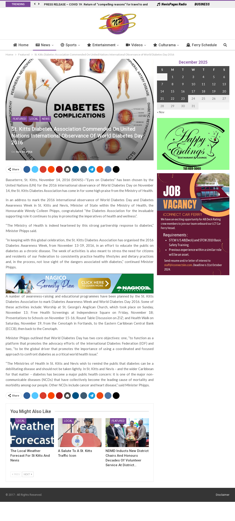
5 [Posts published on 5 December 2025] (214, 77)
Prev (16, 474)
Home (30, 45)
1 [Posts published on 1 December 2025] (172, 77)
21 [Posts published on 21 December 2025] (162, 98)
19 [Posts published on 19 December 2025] (214, 91)
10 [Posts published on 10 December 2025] (193, 84)
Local (34, 118)
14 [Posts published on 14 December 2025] (162, 91)
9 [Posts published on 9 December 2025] (183, 84)
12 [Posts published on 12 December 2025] (214, 84)
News (52, 45)
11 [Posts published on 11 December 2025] (203, 84)
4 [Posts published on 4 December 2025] (203, 77)
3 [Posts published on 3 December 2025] (193, 77)
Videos (143, 45)
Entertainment (110, 45)
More (199, 45)
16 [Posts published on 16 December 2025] (183, 91)
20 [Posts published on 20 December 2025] (224, 91)
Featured (19, 118)
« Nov (160, 112)
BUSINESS (200, 4)
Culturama (173, 45)
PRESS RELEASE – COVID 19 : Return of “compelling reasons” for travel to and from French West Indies (113, 4)
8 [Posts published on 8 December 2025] (172, 84)
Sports (78, 45)
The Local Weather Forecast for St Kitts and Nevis (30, 455)
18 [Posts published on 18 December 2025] (203, 91)
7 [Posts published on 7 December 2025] (162, 84)
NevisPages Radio (172, 4)
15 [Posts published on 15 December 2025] (172, 91)
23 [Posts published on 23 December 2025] (183, 98)
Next (28, 474)
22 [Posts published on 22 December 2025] (172, 98)
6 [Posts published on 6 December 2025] (224, 77)
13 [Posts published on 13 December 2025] (224, 84)
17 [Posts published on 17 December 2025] (193, 91)
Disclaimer (222, 494)
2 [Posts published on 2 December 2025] (183, 77)
